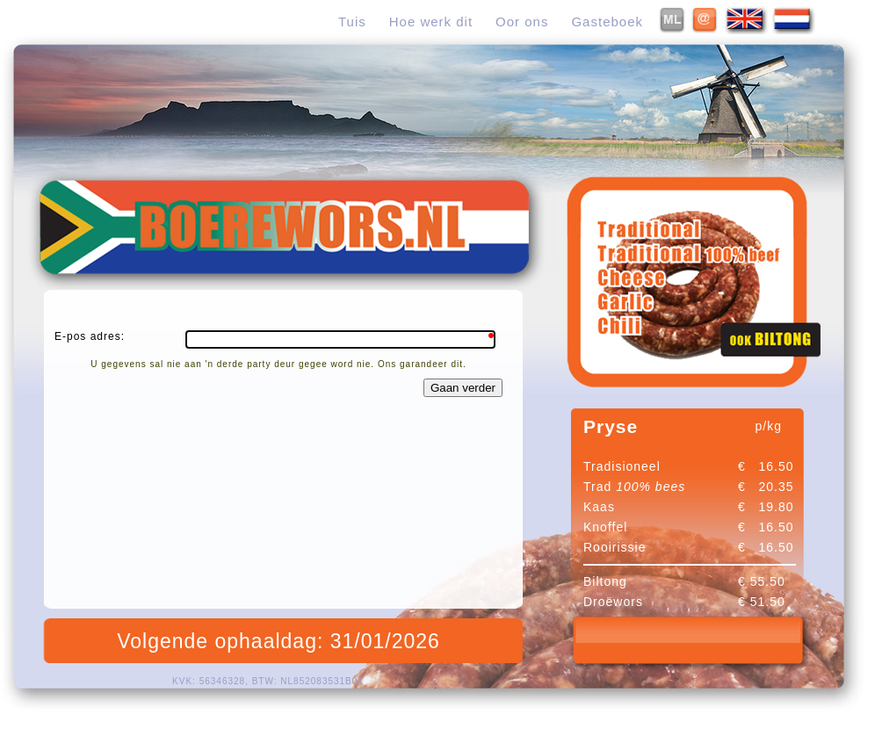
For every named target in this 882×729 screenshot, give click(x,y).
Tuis (352, 21)
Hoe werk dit (431, 21)
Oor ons (521, 21)
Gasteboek (607, 21)
